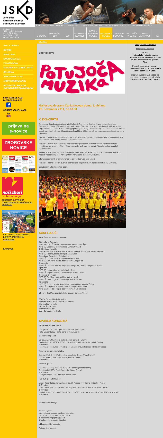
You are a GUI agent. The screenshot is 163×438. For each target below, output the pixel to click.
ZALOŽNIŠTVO (10, 63)
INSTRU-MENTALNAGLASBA (93, 33)
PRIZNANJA (73, 25)
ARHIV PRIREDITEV (13, 76)
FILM (157, 36)
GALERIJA (8, 72)
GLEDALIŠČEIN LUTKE (132, 34)
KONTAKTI (60, 25)
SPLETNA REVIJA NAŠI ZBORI (18, 68)
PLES (67, 36)
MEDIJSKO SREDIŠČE (142, 25)
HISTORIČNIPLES (54, 34)
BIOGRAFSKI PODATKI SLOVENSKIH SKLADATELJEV (18, 86)
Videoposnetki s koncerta (49, 424)
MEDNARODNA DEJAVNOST (117, 25)
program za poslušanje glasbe (143, 75)
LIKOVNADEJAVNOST (144, 34)
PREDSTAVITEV (11, 45)
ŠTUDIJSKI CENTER (45, 25)
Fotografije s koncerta (48, 428)
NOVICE (7, 50)
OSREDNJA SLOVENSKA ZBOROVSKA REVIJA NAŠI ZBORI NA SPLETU (17, 202)
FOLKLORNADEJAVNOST (80, 34)
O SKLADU (41, 36)
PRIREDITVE (9, 54)
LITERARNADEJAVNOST (118, 34)
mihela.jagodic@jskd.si (56, 420)
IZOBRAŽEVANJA (12, 59)
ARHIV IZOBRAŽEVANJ (14, 81)
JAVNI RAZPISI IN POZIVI (91, 25)
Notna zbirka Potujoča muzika (145, 55)
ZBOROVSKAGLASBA (106, 34)
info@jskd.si (14, 37)
